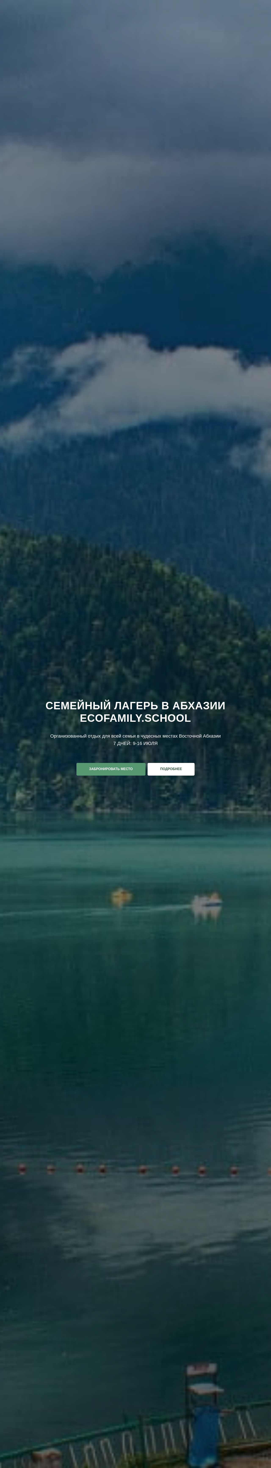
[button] (110, 769)
